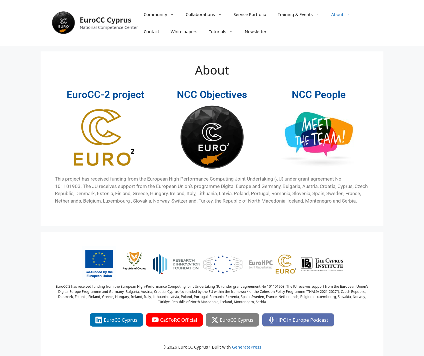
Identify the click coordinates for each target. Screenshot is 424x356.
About (343, 14)
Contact (151, 31)
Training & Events (301, 14)
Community (162, 14)
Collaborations (207, 14)
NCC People (319, 95)
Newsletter (256, 31)
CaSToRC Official (174, 320)
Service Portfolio (249, 14)
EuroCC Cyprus (105, 20)
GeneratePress (246, 347)
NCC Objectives (212, 95)
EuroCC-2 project (105, 95)
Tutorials (224, 31)
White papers (184, 31)
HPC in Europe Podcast (298, 320)
